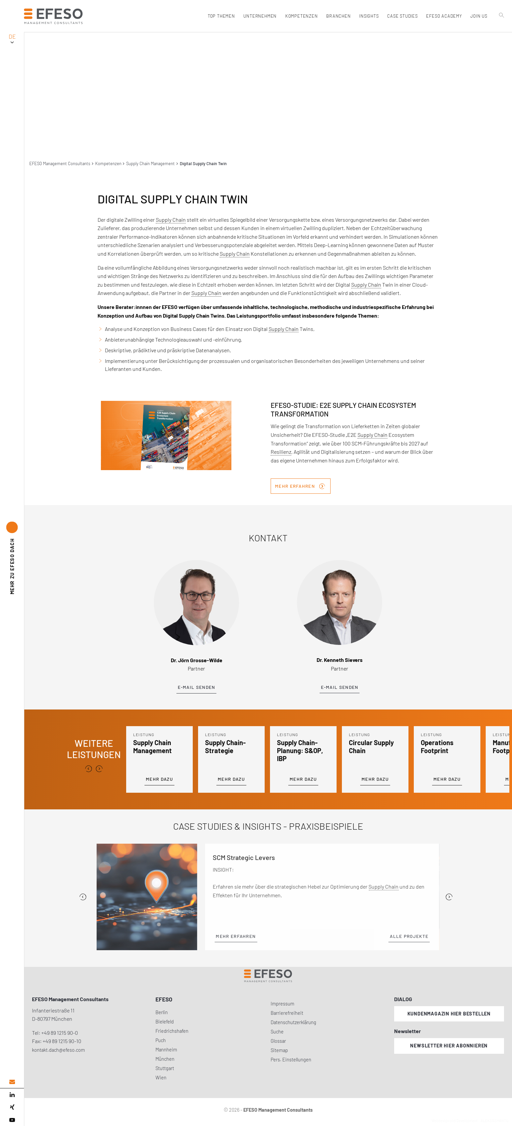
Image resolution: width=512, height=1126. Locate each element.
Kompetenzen (108, 163)
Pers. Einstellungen (291, 1059)
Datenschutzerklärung (293, 1022)
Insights (368, 16)
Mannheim (166, 1049)
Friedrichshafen (171, 1031)
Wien (160, 1077)
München (164, 1059)
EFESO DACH (12, 566)
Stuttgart (164, 1068)
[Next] (449, 897)
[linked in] (12, 1094)
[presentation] (88, 768)
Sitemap (279, 1050)
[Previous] (83, 897)
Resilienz (281, 451)
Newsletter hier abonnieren (449, 1045)
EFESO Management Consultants (59, 163)
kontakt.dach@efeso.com (58, 1050)
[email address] (12, 1081)
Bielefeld (164, 1021)
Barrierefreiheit (287, 1013)
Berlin (161, 1012)
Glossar (278, 1041)
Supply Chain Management (150, 163)
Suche (277, 1031)
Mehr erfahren (300, 485)
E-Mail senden (196, 687)
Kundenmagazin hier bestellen (449, 1013)
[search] (501, 30)
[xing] (12, 1107)
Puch (160, 1040)
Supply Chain (171, 219)
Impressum (282, 1003)
